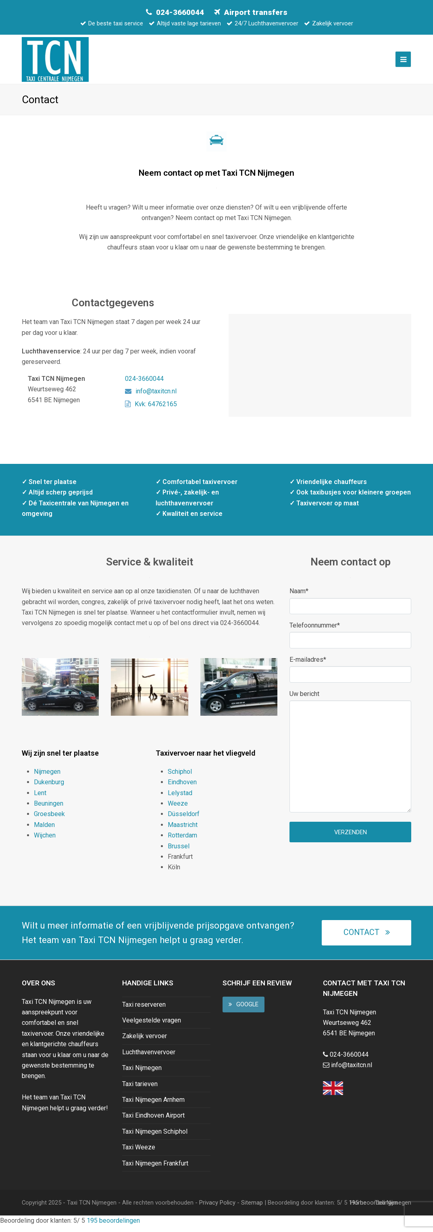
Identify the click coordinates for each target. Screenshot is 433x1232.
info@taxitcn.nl (151, 397)
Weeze (178, 809)
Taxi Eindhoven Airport (153, 1121)
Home (358, 1208)
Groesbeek (49, 819)
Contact (366, 938)
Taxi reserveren (144, 1010)
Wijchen (45, 841)
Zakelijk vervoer (144, 1041)
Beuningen (48, 809)
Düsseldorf (184, 819)
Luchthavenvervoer (148, 1058)
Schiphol (180, 777)
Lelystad (180, 798)
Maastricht (183, 830)
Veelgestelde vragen (151, 1026)
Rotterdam (182, 841)
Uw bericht (304, 699)
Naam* (298, 596)
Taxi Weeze (138, 1153)
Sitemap (252, 1208)
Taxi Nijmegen (142, 1073)
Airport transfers (255, 12)
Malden (44, 830)
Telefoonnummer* (314, 631)
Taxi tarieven (140, 1089)
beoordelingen (112, 1226)
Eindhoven (182, 788)
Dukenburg (49, 788)
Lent (40, 798)
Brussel (178, 851)
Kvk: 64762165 (151, 409)
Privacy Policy (217, 1208)
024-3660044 (180, 12)
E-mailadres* (307, 665)
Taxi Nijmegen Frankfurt (155, 1168)
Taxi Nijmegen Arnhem (153, 1105)
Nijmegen (47, 777)
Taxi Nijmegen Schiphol (154, 1137)
